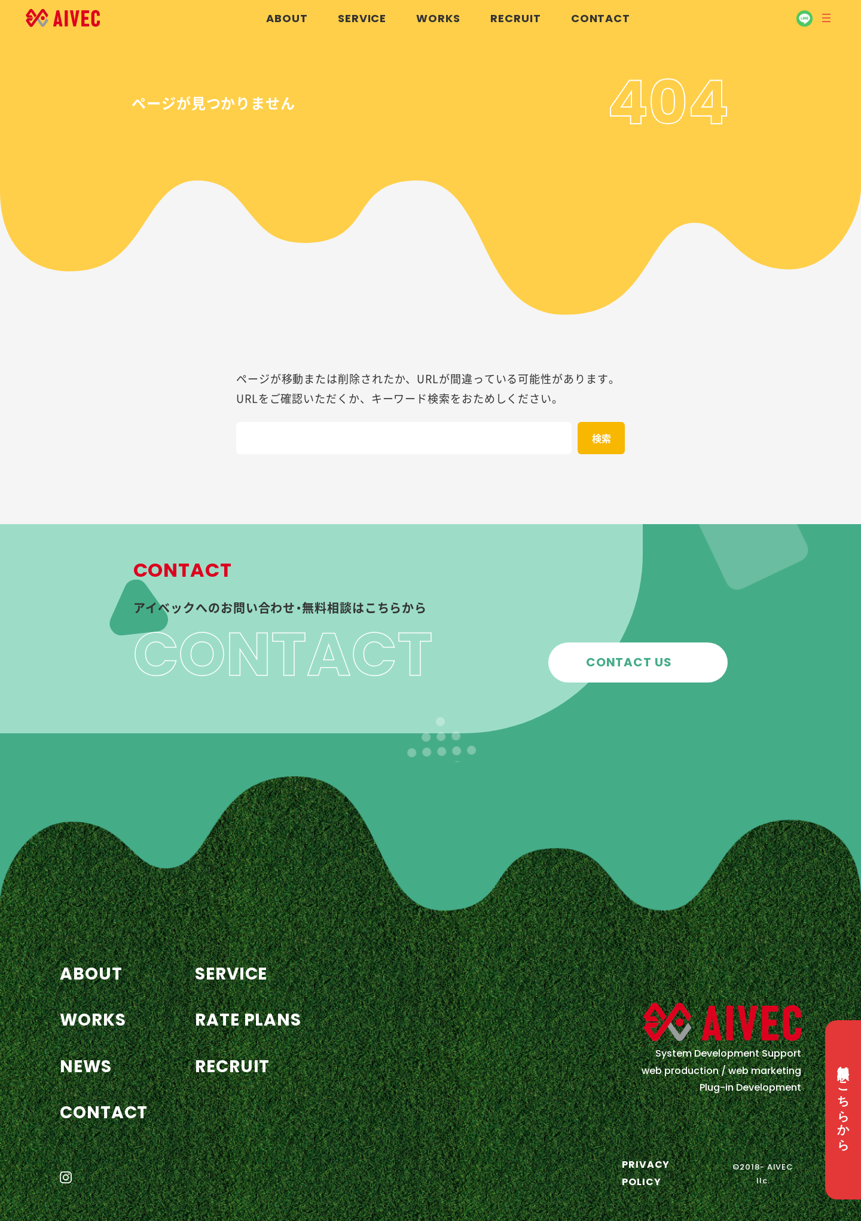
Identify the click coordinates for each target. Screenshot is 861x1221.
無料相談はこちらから (843, 1101)
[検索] (601, 438)
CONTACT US (629, 662)
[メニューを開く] (826, 18)
